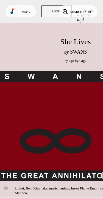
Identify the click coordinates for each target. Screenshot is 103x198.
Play (55, 126)
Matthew (21, 193)
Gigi (82, 61)
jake (44, 188)
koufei (19, 188)
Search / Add (76, 11)
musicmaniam (59, 188)
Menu (26, 11)
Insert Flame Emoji (84, 188)
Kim (36, 188)
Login (56, 11)
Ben (29, 188)
